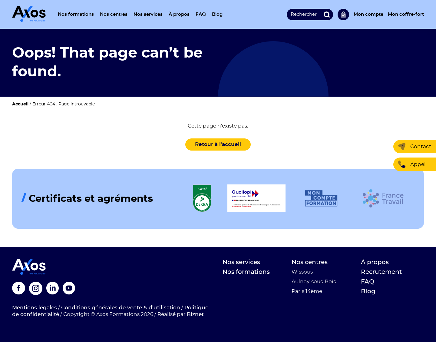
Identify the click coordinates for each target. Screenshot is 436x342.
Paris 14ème (307, 291)
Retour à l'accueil (218, 144)
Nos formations (76, 14)
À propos (179, 14)
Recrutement (381, 272)
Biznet (195, 314)
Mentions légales (34, 307)
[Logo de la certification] (202, 198)
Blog (217, 14)
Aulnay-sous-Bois (314, 281)
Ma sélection (343, 15)
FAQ (201, 14)
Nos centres (113, 14)
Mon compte (368, 14)
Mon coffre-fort (406, 14)
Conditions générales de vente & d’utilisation (120, 307)
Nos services (148, 14)
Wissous (302, 271)
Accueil (20, 104)
